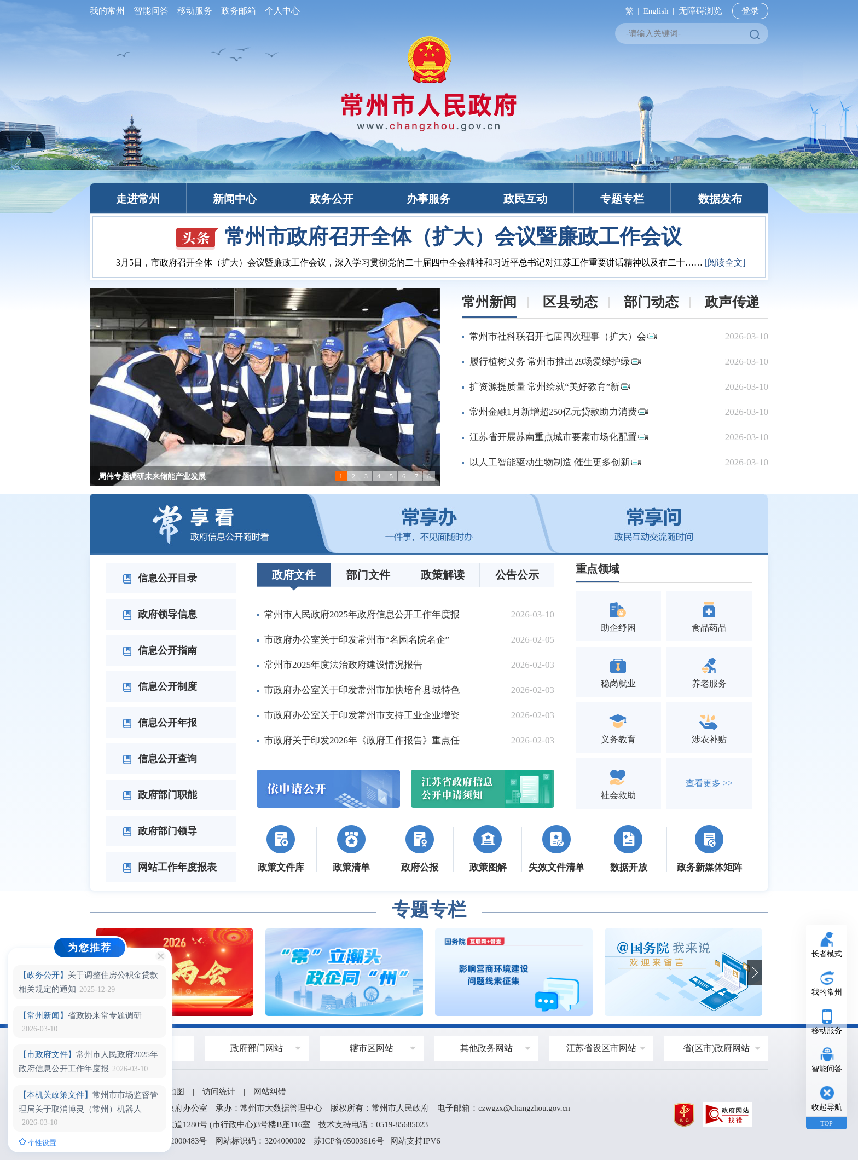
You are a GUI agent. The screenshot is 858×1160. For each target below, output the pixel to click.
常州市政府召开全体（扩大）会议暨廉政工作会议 (429, 236)
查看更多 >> (709, 783)
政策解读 (443, 575)
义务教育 (618, 727)
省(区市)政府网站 (716, 1048)
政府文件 (294, 575)
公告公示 (517, 575)
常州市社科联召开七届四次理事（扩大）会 (563, 336)
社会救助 (618, 783)
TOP (826, 1123)
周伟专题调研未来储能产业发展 (152, 476)
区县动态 (570, 302)
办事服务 (428, 199)
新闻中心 (235, 199)
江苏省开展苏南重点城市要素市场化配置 (558, 437)
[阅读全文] (725, 262)
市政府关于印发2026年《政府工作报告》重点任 (362, 740)
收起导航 (826, 1107)
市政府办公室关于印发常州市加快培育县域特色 (362, 690)
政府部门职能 (160, 794)
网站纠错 (269, 1091)
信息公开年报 (160, 722)
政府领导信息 (160, 614)
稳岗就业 (618, 671)
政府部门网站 (256, 1048)
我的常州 (109, 10)
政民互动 (525, 199)
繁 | (630, 11)
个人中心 (280, 10)
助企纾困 (618, 615)
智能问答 (151, 10)
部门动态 (651, 302)
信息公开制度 (160, 686)
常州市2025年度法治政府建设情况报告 (343, 665)
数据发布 (720, 199)
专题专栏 (622, 199)
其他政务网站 (486, 1048)
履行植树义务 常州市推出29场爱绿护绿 (555, 361)
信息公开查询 (160, 758)
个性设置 (37, 1142)
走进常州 (138, 199)
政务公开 (331, 199)
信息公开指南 (160, 650)
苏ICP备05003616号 (349, 1140)
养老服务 (709, 671)
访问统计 (218, 1091)
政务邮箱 (238, 10)
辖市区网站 (371, 1048)
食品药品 (709, 615)
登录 (750, 10)
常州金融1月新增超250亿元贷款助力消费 (558, 412)
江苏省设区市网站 (601, 1048)
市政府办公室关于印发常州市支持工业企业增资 (362, 715)
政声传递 (732, 302)
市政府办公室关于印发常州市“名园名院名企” (356, 639)
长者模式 (826, 954)
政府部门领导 (160, 831)
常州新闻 (489, 302)
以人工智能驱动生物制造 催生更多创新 (555, 462)
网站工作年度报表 (170, 867)
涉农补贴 (709, 727)
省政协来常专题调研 (80, 1015)
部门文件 (368, 575)
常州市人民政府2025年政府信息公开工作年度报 (362, 614)
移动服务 (195, 10)
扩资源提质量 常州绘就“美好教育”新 (549, 387)
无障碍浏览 (700, 10)
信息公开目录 (160, 578)
